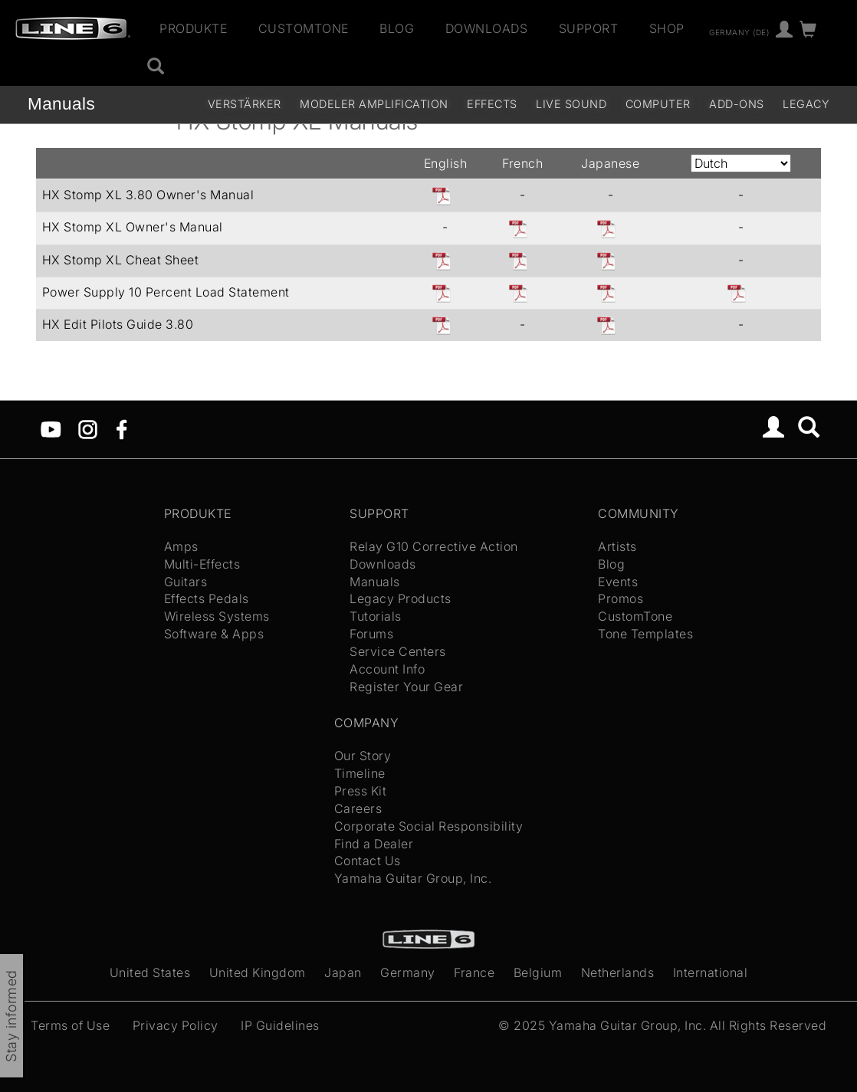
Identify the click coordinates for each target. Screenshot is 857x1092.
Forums (371, 633)
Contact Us (367, 860)
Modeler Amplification (374, 103)
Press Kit (360, 791)
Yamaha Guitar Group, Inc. (413, 878)
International (710, 972)
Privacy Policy (175, 1025)
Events (618, 581)
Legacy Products (400, 598)
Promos (620, 598)
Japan (343, 972)
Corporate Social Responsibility (429, 826)
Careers (358, 808)
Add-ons (736, 103)
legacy (806, 103)
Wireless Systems (217, 616)
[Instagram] (88, 428)
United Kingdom (257, 972)
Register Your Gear (406, 686)
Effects (492, 103)
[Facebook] (121, 428)
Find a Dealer (374, 843)
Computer (658, 103)
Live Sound (571, 103)
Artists (617, 546)
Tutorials (376, 616)
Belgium (538, 972)
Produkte (193, 28)
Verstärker (244, 103)
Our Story (363, 755)
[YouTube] (51, 428)
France (474, 972)
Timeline (360, 773)
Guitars (186, 581)
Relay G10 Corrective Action (434, 546)
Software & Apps (214, 633)
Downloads (486, 28)
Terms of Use (70, 1025)
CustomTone (303, 28)
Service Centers (398, 651)
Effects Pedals (206, 598)
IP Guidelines (280, 1025)
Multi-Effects (202, 564)
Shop (667, 28)
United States (150, 972)
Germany (407, 972)
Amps (181, 546)
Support (589, 28)
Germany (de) (739, 31)
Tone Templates (645, 633)
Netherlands (618, 972)
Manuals (61, 103)
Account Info (387, 669)
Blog (396, 28)
